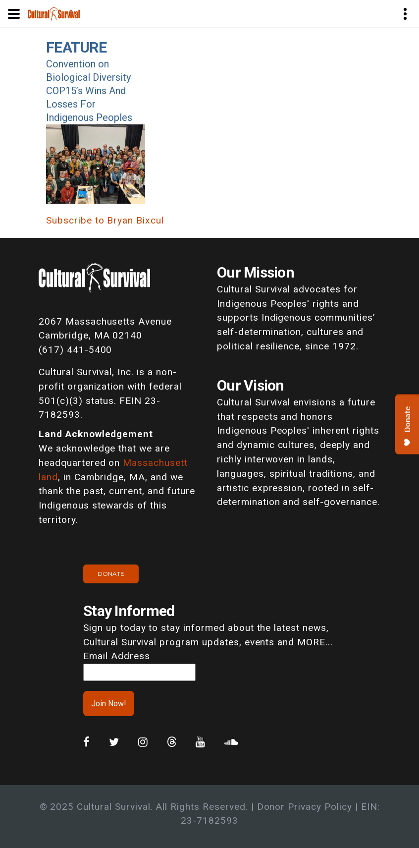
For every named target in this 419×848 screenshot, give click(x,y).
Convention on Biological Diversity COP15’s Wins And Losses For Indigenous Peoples (89, 90)
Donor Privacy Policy (304, 806)
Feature (76, 47)
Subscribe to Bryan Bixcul (105, 220)
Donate (111, 573)
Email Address (116, 656)
